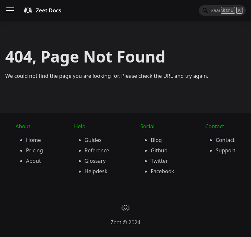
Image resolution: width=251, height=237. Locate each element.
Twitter (159, 160)
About (33, 160)
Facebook (162, 171)
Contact (225, 140)
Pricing (34, 150)
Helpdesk (96, 171)
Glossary (95, 160)
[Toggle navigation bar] (10, 10)
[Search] (222, 10)
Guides (93, 140)
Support (225, 150)
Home (33, 140)
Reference (97, 150)
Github (159, 150)
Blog (156, 140)
